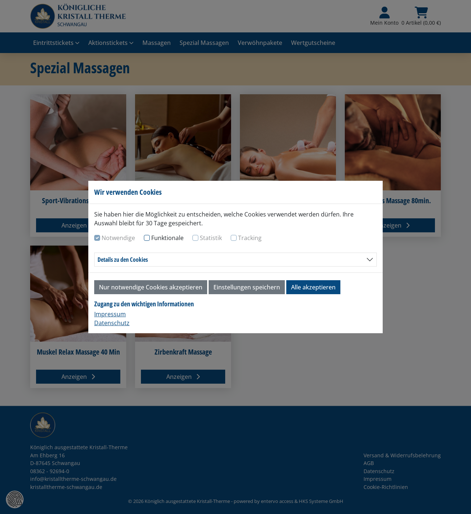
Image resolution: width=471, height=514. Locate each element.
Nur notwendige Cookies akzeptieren (150, 287)
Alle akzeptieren (313, 287)
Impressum (110, 314)
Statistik (211, 238)
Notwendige (118, 238)
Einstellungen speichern (246, 287)
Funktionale (167, 238)
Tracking (250, 238)
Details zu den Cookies (123, 260)
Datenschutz (112, 323)
